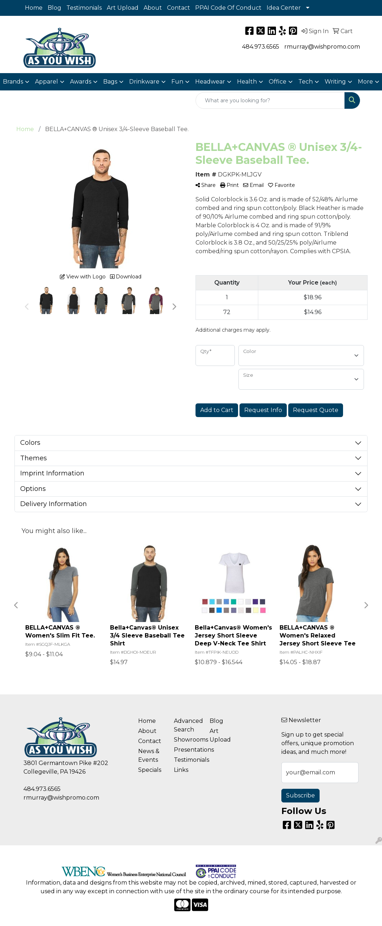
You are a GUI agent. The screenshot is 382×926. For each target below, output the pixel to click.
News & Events (148, 755)
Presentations (187, 749)
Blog (54, 7)
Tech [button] (305, 81)
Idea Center (284, 7)
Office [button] (277, 81)
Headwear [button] (210, 81)
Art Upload (123, 7)
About (153, 7)
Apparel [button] (46, 81)
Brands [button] (13, 81)
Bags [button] (110, 81)
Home (34, 7)
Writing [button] (335, 81)
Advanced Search (187, 725)
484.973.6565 (260, 46)
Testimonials (84, 7)
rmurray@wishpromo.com (322, 46)
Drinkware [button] (144, 81)
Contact (178, 7)
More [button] (365, 81)
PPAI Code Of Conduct (228, 7)
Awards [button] (80, 81)
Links (181, 769)
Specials (149, 769)
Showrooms (187, 739)
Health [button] (247, 81)
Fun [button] (177, 81)
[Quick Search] (270, 100)
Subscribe (300, 795)
